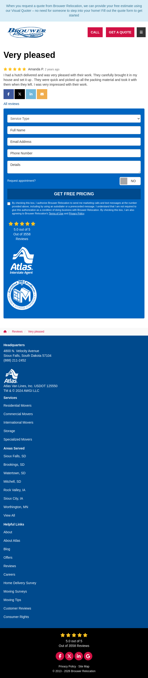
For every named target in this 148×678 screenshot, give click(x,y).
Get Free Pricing (74, 194)
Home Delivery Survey (20, 583)
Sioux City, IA (13, 498)
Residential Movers (17, 405)
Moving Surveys (15, 591)
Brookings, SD (14, 464)
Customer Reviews (17, 608)
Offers (8, 557)
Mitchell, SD (12, 481)
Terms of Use (56, 213)
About (8, 532)
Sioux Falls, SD (15, 456)
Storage (9, 431)
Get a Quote (120, 32)
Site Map (84, 666)
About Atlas (12, 540)
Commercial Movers (18, 414)
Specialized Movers (18, 439)
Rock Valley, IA (14, 490)
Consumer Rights (16, 617)
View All (9, 515)
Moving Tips (12, 600)
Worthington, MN (16, 507)
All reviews (11, 104)
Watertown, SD (15, 473)
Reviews (10, 566)
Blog (7, 549)
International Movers (18, 422)
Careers (9, 574)
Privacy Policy (76, 213)
